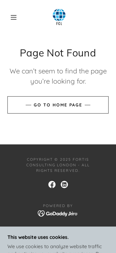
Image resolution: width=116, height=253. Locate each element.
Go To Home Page (58, 105)
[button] (13, 17)
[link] (59, 17)
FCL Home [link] (58, 230)
